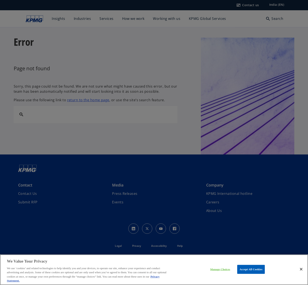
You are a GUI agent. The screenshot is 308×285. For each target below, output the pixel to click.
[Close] (301, 269)
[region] (154, 269)
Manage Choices (220, 269)
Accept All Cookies (251, 269)
